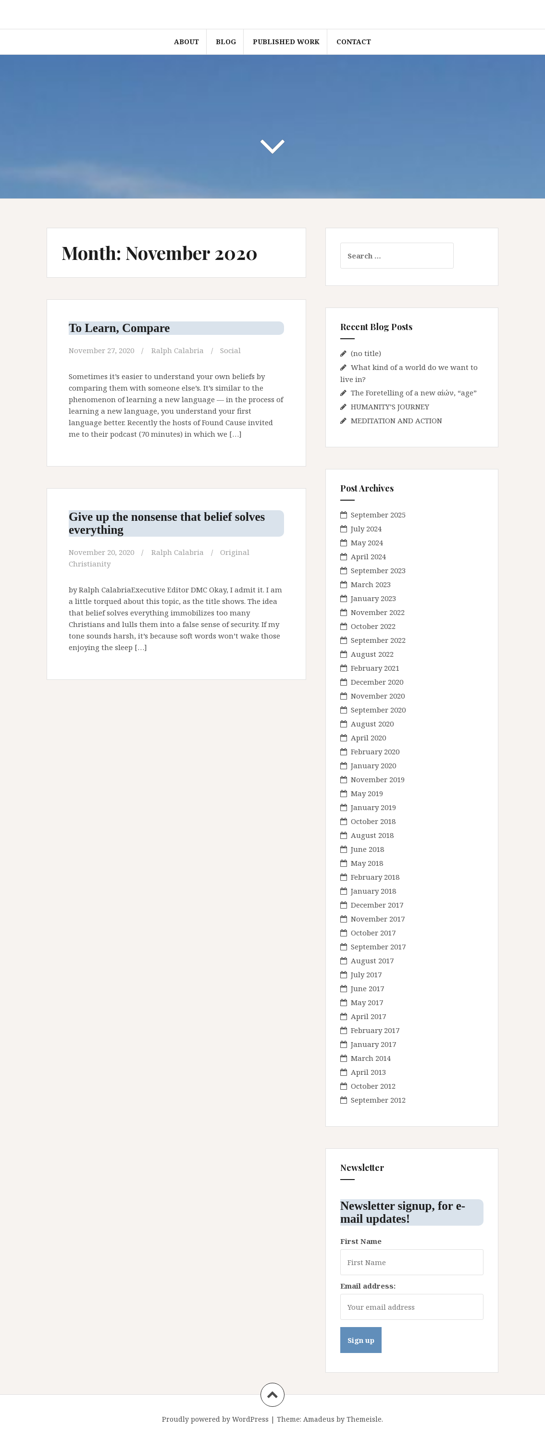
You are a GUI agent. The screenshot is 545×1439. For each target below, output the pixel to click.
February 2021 (375, 668)
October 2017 (373, 932)
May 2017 (367, 1002)
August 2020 (372, 723)
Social (230, 350)
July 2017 (366, 974)
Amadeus (318, 1419)
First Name (361, 1241)
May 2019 (367, 793)
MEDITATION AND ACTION (396, 420)
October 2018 (373, 821)
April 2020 (368, 737)
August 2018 (372, 835)
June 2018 (367, 849)
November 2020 (378, 696)
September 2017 (378, 946)
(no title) (366, 353)
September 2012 (378, 1100)
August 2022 (372, 654)
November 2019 (378, 779)
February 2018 (375, 877)
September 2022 (378, 640)
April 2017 (368, 1016)
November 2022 (378, 612)
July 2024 (366, 528)
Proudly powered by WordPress (215, 1419)
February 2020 (375, 751)
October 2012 (373, 1086)
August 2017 (372, 960)
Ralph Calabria (177, 350)
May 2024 (367, 542)
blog (226, 41)
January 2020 (373, 765)
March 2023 (371, 584)
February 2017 (375, 1030)
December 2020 (377, 682)
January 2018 (373, 891)
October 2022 (373, 626)
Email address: (368, 1286)
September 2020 (378, 709)
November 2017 (378, 918)
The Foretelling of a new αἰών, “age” (414, 392)
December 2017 (377, 905)
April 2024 (368, 556)
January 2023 (373, 598)
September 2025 (378, 514)
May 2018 (367, 863)
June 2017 (367, 988)
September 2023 (378, 570)
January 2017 (373, 1044)
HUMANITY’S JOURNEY (390, 406)
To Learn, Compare (119, 327)
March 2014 (371, 1058)
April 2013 (368, 1072)
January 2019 (373, 807)
